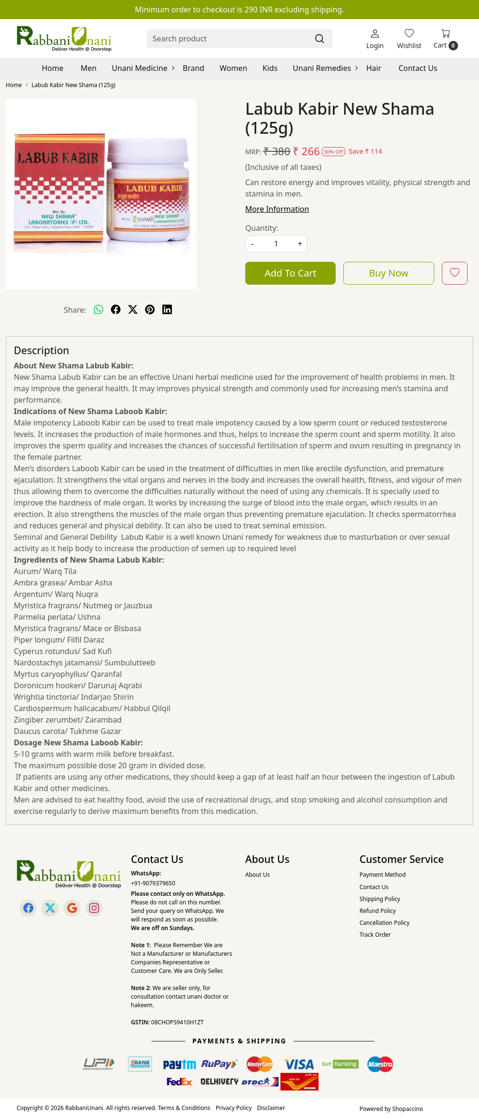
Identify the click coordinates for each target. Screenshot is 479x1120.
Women (233, 68)
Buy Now (389, 273)
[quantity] (276, 244)
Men (88, 68)
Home (53, 68)
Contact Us (418, 68)
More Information (277, 209)
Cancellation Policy (384, 923)
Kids (270, 68)
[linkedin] (167, 310)
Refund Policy (377, 911)
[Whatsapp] (98, 310)
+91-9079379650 (153, 883)
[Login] (374, 38)
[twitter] (132, 310)
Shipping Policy (379, 899)
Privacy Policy (234, 1108)
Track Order (375, 935)
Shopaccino (407, 1109)
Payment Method (382, 875)
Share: (75, 310)
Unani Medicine (143, 68)
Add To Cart (291, 273)
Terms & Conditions (184, 1108)
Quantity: (261, 228)
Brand (193, 68)
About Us (257, 875)
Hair (373, 68)
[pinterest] (150, 310)
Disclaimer (271, 1108)
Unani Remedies (325, 68)
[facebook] (115, 310)
